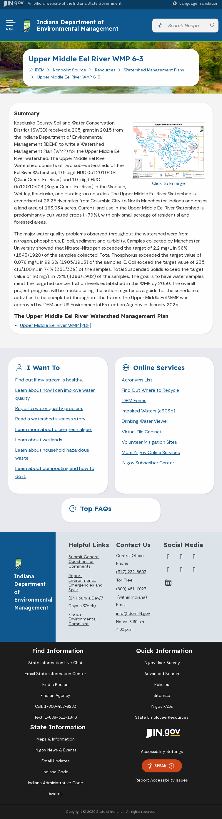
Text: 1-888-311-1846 (55, 717)
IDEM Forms (134, 400)
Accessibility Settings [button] (162, 751)
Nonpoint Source (69, 70)
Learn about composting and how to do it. (54, 472)
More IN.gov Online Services (151, 452)
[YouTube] (168, 569)
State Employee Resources (161, 717)
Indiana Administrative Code (55, 782)
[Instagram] (194, 556)
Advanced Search (161, 673)
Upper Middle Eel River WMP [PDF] (55, 325)
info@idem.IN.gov (133, 613)
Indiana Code (56, 771)
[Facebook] (168, 556)
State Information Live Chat (55, 662)
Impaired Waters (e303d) (148, 411)
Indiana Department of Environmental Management (77, 25)
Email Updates (55, 761)
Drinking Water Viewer (145, 421)
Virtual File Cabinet (142, 432)
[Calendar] (168, 582)
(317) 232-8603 (131, 571)
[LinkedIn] (181, 569)
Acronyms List (137, 380)
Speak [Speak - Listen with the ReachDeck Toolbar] (161, 766)
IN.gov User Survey (162, 662)
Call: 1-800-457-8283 (55, 706)
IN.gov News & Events (55, 750)
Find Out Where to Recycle (150, 390)
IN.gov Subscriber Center (148, 463)
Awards (56, 793)
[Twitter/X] (181, 556)
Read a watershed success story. (50, 419)
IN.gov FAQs (162, 706)
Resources (105, 70)
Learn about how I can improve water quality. (55, 394)
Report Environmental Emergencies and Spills (86, 582)
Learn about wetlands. (39, 440)
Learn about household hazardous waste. (52, 454)
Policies (161, 684)
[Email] (194, 569)
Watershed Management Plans (154, 70)
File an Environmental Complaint (82, 619)
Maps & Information (55, 739)
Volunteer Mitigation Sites (149, 442)
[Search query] (186, 25)
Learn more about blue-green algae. (53, 429)
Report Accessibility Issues (162, 780)
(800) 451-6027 (131, 589)
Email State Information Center (55, 673)
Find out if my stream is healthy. (49, 380)
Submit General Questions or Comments (84, 561)
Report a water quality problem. (49, 408)
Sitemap (161, 695)
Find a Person (55, 684)
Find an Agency (55, 695)
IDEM (39, 70)
